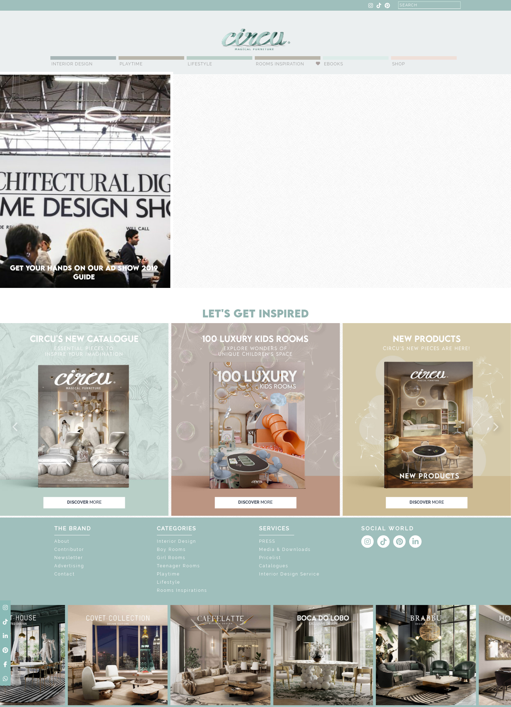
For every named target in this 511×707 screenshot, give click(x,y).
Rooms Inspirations (182, 590)
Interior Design (72, 63)
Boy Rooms (171, 549)
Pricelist (270, 557)
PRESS (267, 541)
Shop (398, 63)
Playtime (131, 63)
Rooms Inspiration (280, 63)
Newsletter (68, 557)
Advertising (69, 565)
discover (84, 502)
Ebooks (333, 63)
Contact (64, 574)
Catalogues (274, 565)
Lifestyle (200, 63)
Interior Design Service (289, 574)
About (62, 541)
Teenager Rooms (178, 565)
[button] (15, 427)
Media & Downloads (285, 549)
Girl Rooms (171, 557)
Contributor (69, 549)
